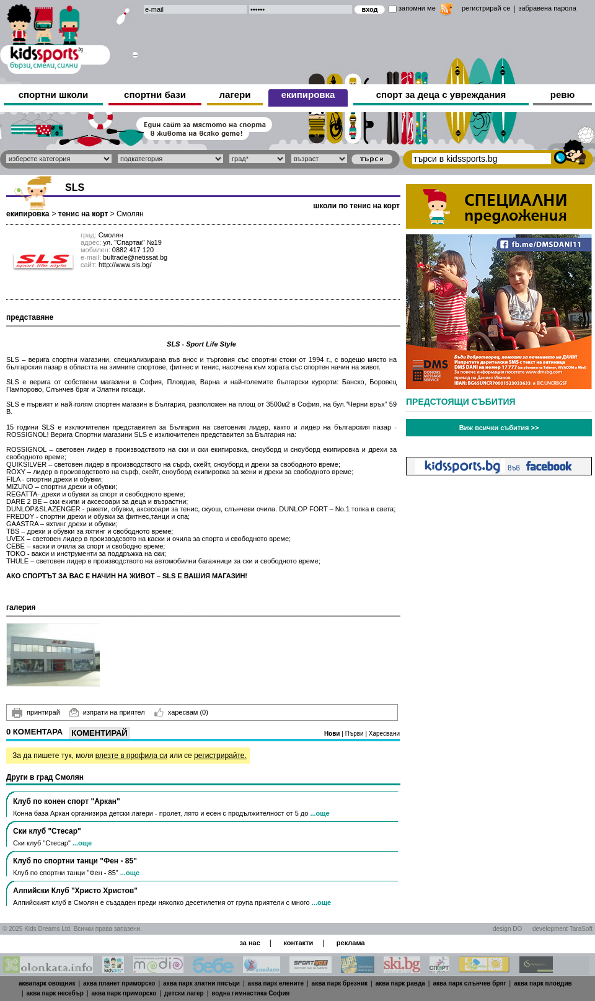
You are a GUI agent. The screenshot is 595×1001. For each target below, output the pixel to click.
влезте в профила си (131, 755)
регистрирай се (486, 8)
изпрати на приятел (107, 712)
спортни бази (155, 94)
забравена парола (547, 8)
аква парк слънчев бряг (469, 983)
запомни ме (417, 8)
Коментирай (99, 733)
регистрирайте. (220, 755)
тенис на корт (83, 213)
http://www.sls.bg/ (125, 264)
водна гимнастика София (250, 993)
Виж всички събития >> (499, 427)
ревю (562, 94)
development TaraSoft (562, 928)
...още (319, 813)
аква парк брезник (340, 983)
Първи (355, 733)
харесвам (181, 712)
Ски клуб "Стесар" (47, 831)
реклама (351, 942)
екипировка (308, 94)
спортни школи (54, 94)
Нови (333, 733)
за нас (249, 942)
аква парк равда (400, 983)
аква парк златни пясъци (201, 983)
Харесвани (384, 733)
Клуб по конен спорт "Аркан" (66, 801)
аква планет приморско (119, 983)
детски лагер (184, 993)
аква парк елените (276, 983)
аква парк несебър (55, 993)
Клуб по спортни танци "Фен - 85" (75, 861)
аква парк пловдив (543, 983)
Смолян (130, 213)
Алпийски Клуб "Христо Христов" (75, 890)
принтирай (36, 713)
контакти (298, 942)
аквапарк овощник (47, 983)
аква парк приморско (124, 993)
